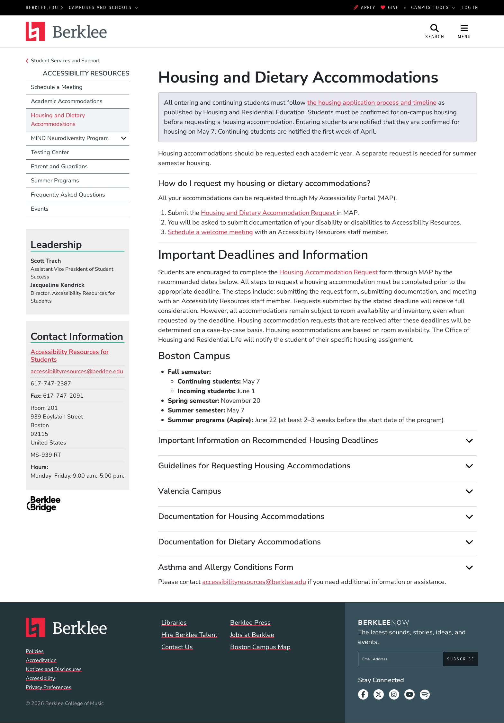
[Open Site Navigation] (464, 31)
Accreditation (41, 660)
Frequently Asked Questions (68, 194)
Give (390, 7)
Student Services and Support (65, 60)
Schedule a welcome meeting (210, 232)
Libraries (174, 622)
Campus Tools (431, 7)
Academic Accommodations (67, 101)
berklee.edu (42, 7)
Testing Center (50, 152)
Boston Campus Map (260, 647)
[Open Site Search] (435, 31)
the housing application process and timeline (372, 102)
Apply (364, 7)
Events (40, 209)
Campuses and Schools (101, 7)
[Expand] (469, 440)
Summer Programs (55, 180)
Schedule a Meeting (57, 87)
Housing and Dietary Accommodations (58, 119)
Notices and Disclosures (54, 669)
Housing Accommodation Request (328, 272)
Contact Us (177, 647)
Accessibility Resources (86, 73)
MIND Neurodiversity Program (70, 138)
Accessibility (40, 678)
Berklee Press (250, 622)
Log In (470, 7)
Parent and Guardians (59, 166)
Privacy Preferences (48, 687)
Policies (35, 651)
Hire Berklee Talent (189, 634)
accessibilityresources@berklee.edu (254, 582)
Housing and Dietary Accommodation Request (269, 212)
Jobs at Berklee (252, 634)
